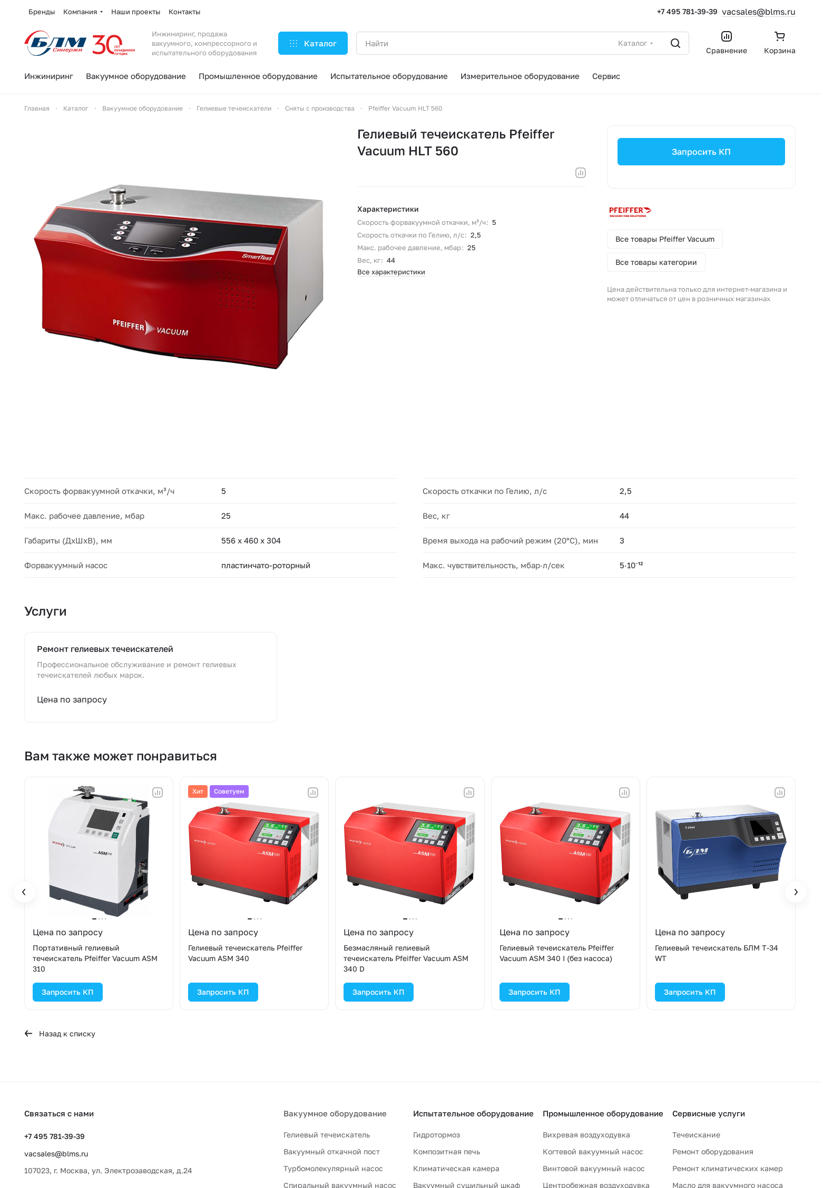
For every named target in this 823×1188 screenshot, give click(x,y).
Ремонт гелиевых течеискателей (105, 649)
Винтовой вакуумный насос (594, 1168)
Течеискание (696, 1134)
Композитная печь (446, 1151)
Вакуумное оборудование (335, 1113)
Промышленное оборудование (603, 1113)
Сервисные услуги (708, 1113)
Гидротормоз (436, 1134)
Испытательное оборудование (473, 1113)
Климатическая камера (456, 1168)
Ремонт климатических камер (727, 1168)
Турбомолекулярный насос (333, 1168)
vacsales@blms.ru (759, 11)
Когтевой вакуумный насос (593, 1151)
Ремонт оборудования (712, 1151)
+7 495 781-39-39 (687, 11)
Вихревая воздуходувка (586, 1134)
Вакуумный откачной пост (331, 1151)
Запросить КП (701, 151)
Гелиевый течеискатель (326, 1134)
